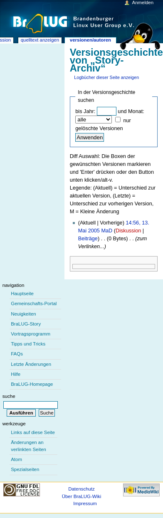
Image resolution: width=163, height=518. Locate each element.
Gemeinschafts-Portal (34, 303)
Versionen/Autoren (90, 39)
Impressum (85, 503)
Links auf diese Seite (33, 432)
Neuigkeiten (23, 313)
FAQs (17, 353)
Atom (16, 459)
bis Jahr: (85, 111)
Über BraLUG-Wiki (81, 496)
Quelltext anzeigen (40, 39)
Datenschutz (81, 488)
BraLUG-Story (26, 323)
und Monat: (131, 111)
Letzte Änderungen (31, 364)
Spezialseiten (25, 469)
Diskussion (128, 231)
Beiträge (88, 239)
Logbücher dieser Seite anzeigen (106, 77)
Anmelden (143, 2)
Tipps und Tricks (28, 343)
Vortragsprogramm (30, 333)
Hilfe (15, 374)
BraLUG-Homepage (32, 384)
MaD (106, 231)
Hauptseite (22, 293)
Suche (8, 396)
